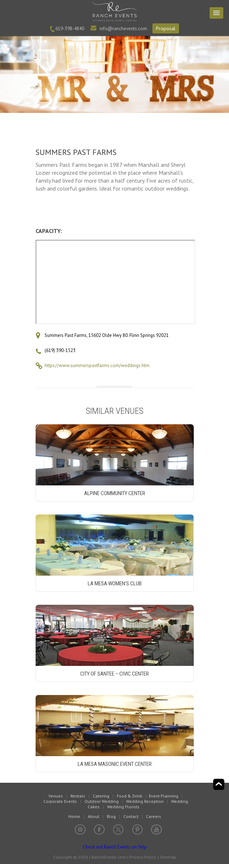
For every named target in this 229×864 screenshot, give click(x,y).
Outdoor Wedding (101, 801)
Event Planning (163, 796)
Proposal (165, 28)
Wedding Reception (145, 801)
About (93, 816)
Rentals (77, 796)
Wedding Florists (123, 806)
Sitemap (168, 857)
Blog (111, 816)
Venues (56, 796)
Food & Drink (129, 796)
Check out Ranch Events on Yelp (115, 847)
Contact (130, 816)
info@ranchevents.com (123, 29)
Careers (153, 816)
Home (74, 816)
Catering (101, 796)
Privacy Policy (142, 857)
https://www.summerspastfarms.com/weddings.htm (97, 365)
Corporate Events (60, 801)
